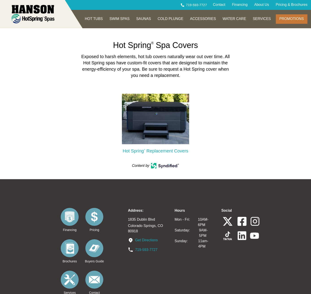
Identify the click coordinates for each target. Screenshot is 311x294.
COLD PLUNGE (171, 19)
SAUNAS (143, 19)
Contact (219, 5)
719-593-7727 (196, 5)
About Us (261, 5)
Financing (239, 5)
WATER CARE (234, 19)
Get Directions (146, 240)
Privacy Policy (202, 286)
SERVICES (262, 19)
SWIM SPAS (120, 19)
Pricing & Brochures (291, 5)
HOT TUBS (94, 19)
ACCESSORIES (203, 19)
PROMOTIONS (291, 19)
